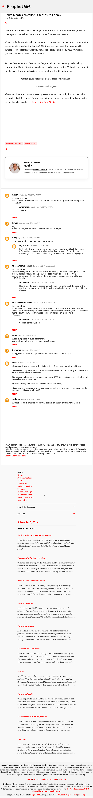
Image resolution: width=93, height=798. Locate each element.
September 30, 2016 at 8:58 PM (44, 266)
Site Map (81, 795)
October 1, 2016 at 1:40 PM (40, 245)
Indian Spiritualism (25, 497)
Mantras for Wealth (25, 694)
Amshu (15, 195)
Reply (14, 218)
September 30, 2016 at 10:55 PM (42, 319)
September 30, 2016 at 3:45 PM (30, 223)
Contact (73, 795)
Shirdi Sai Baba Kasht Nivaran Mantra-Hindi (34, 535)
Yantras (20, 481)
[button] (6, 23)
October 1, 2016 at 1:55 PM (27, 335)
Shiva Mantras (30, 143)
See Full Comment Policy (15, 456)
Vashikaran (22, 483)
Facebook (44, 779)
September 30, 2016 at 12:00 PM (30, 195)
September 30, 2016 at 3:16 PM (42, 207)
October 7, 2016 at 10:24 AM (28, 362)
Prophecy (21, 489)
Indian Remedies (24, 486)
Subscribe (62, 779)
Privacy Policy (63, 795)
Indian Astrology (24, 492)
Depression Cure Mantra (44, 102)
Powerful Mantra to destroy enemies (32, 717)
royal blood (24, 245)
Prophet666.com (40, 170)
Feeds (29, 779)
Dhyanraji (16, 350)
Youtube (53, 779)
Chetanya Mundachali (22, 266)
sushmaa (16, 399)
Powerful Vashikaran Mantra (28, 649)
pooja (14, 335)
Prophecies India (24, 495)
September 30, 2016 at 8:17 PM (28, 238)
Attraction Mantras (25, 603)
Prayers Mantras (24, 478)
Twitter (36, 779)
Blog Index (22, 500)
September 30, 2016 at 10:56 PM (42, 282)
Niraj (14, 238)
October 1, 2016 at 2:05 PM (31, 350)
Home (20, 475)
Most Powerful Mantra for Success (31, 581)
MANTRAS (21, 739)
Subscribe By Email (28, 522)
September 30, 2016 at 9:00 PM (44, 303)
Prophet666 (19, 6)
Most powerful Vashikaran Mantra (31, 558)
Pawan (15, 223)
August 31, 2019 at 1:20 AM (30, 399)
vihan (14, 362)
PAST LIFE (21, 671)
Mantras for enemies (14, 143)
